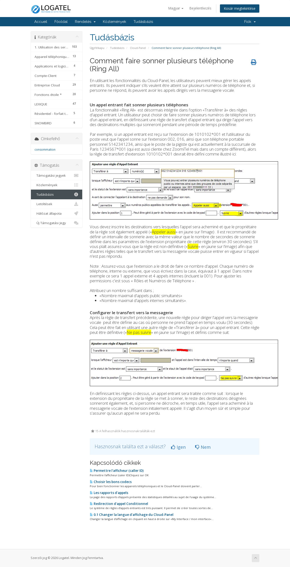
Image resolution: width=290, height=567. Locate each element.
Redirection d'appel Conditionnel (119, 504)
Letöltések (57, 204)
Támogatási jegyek (57, 175)
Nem (203, 447)
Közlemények (114, 21)
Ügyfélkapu (97, 48)
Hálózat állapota (57, 213)
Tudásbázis (143, 21)
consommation (45, 149)
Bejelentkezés (200, 8)
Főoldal (61, 21)
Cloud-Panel (138, 48)
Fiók (250, 21)
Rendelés (85, 21)
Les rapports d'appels (109, 493)
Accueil (40, 21)
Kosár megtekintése (239, 8)
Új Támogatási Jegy (57, 223)
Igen (178, 447)
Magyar (175, 8)
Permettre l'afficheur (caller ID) (117, 470)
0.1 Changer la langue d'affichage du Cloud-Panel (131, 514)
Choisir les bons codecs (111, 482)
